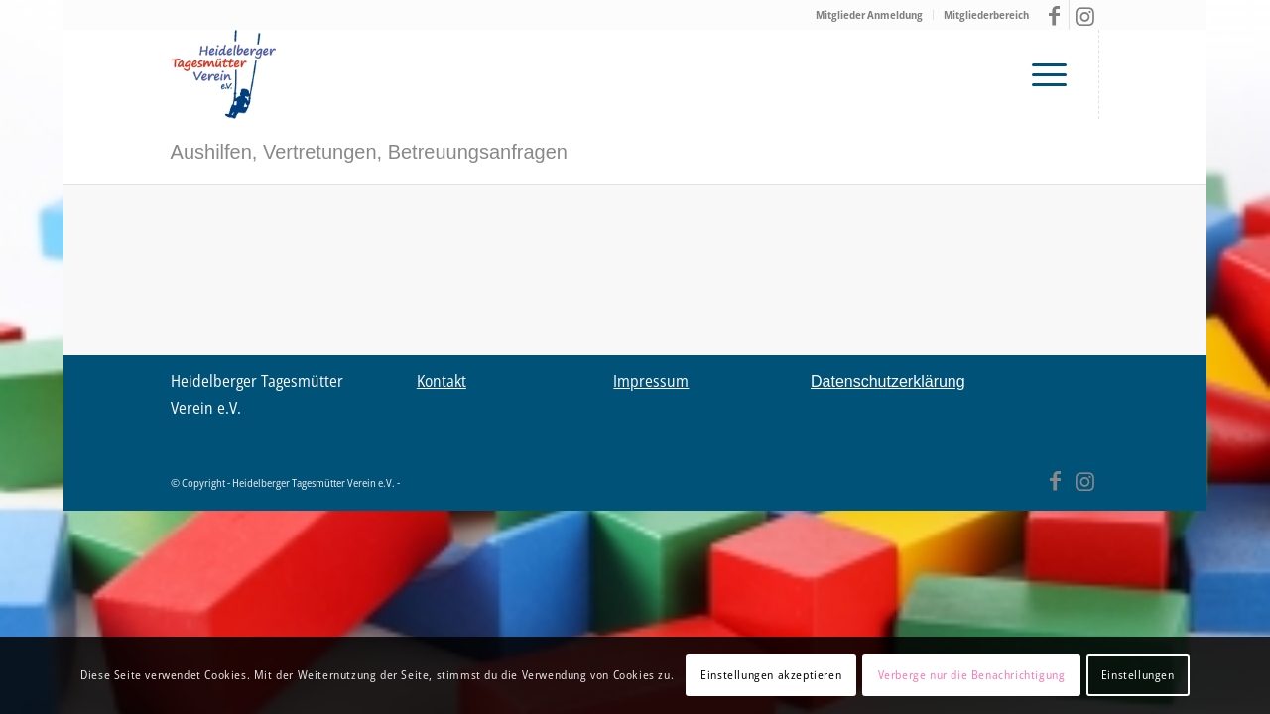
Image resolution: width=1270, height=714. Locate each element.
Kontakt (441, 381)
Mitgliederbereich (986, 14)
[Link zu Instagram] (1084, 15)
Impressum (651, 381)
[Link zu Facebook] (1054, 15)
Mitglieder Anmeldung (869, 14)
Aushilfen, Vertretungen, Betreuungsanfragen (369, 152)
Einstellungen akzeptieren (770, 674)
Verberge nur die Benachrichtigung (972, 674)
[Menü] (1055, 74)
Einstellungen (1138, 674)
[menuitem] (870, 15)
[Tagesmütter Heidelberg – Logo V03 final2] (223, 74)
